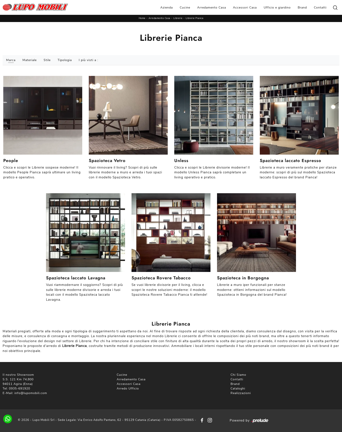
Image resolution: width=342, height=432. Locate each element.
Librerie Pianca (194, 18)
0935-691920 (19, 388)
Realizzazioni (241, 393)
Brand (302, 7)
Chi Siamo (238, 375)
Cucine (185, 7)
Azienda (166, 7)
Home (142, 18)
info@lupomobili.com (30, 393)
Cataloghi (238, 388)
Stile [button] (47, 60)
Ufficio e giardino (277, 7)
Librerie (178, 18)
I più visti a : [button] (88, 60)
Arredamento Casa (211, 7)
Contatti (320, 7)
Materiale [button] (29, 60)
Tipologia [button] (65, 60)
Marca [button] (10, 60)
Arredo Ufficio (128, 388)
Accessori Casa (245, 7)
